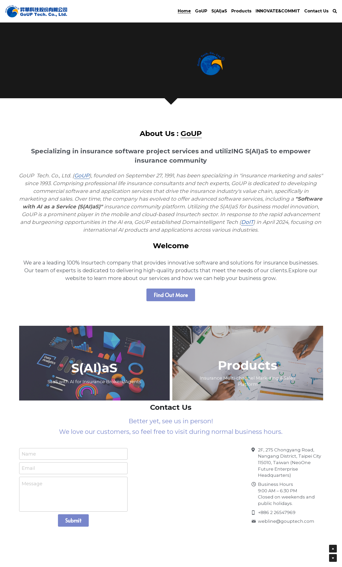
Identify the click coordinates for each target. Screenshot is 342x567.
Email (28, 461)
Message (32, 476)
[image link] (36, 11)
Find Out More (171, 287)
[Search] (335, 11)
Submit (73, 513)
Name (29, 446)
